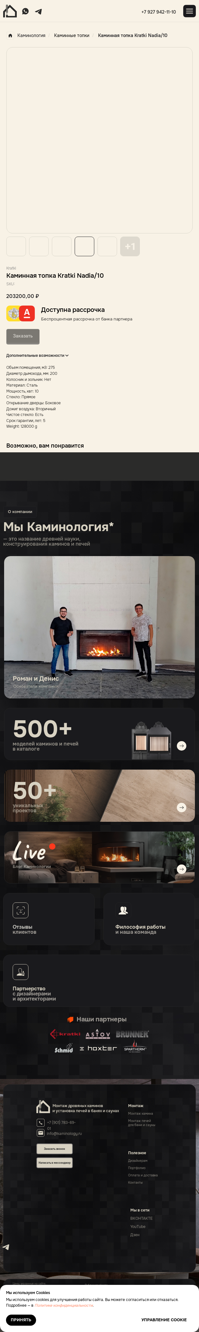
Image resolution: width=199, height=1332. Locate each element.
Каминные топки (71, 35)
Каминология (25, 36)
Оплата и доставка (143, 1175)
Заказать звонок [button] (54, 1148)
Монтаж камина (140, 1114)
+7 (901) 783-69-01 (61, 1125)
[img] (99, 857)
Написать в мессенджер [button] (55, 1162)
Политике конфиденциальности (63, 1305)
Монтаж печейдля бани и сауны (141, 1123)
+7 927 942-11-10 (158, 12)
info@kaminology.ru (64, 1133)
